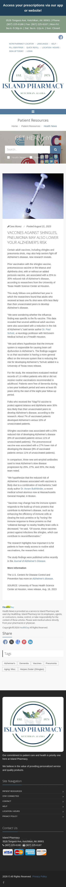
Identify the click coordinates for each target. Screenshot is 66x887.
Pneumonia (51, 663)
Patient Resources (30, 126)
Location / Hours (50, 48)
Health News (16, 157)
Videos (36, 157)
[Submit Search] (55, 150)
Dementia (24, 663)
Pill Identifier (16, 48)
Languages (42, 44)
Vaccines (37, 663)
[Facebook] (60, 37)
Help (53, 44)
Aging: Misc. (10, 669)
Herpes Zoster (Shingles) (32, 669)
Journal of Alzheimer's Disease (29, 561)
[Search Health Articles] (27, 149)
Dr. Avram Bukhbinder (32, 488)
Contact (6, 801)
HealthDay (24, 627)
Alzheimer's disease (43, 578)
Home (15, 126)
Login (29, 51)
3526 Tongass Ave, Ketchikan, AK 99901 (28, 20)
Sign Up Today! (16, 51)
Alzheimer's (9, 663)
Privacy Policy (9, 816)
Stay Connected (10, 796)
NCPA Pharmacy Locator (21, 44)
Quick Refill (32, 48)
